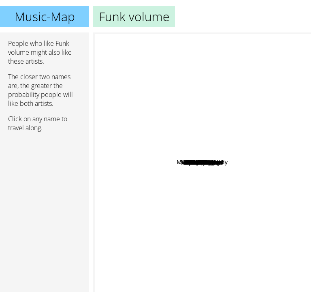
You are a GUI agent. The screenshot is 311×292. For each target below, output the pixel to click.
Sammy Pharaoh (160, 87)
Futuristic (247, 112)
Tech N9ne (231, 99)
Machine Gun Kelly (239, 93)
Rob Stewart (291, 170)
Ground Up (132, 151)
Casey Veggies (269, 120)
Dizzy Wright (235, 141)
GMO (130, 195)
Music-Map (45, 16)
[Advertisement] (44, 181)
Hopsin (245, 130)
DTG (138, 222)
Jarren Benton (229, 156)
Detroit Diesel (188, 257)
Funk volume (202, 162)
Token (190, 202)
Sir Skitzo (167, 196)
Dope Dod (143, 135)
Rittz (187, 177)
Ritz (209, 209)
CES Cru (260, 207)
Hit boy (188, 53)
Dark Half (225, 230)
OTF (271, 221)
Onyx (133, 141)
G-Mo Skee (217, 185)
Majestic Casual (187, 267)
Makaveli (199, 70)
